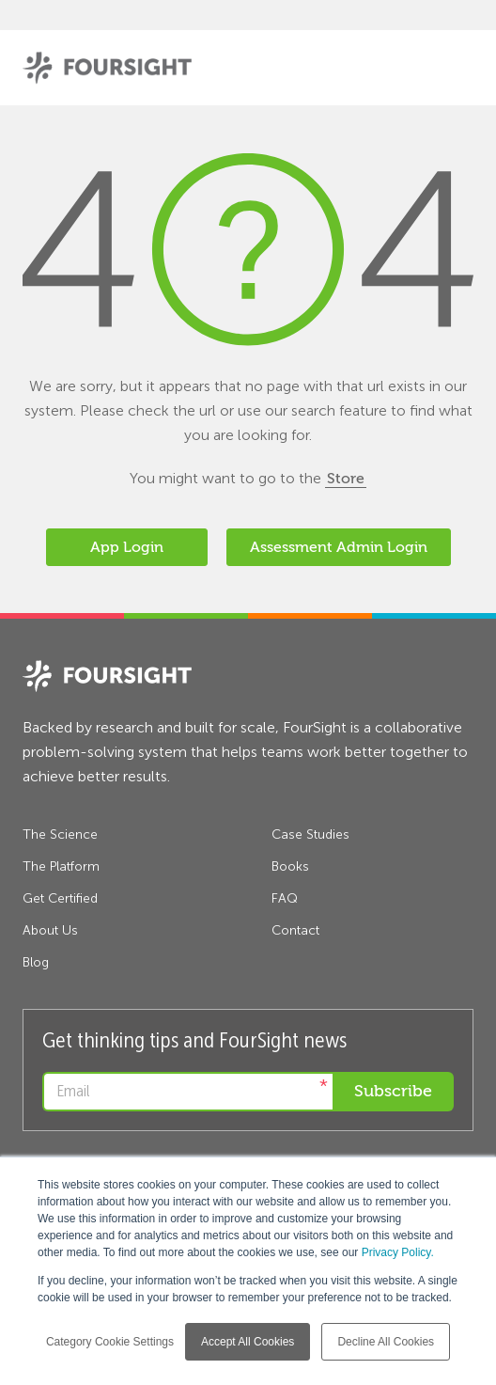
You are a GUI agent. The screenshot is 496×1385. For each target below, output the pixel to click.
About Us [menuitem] (50, 930)
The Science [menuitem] (60, 834)
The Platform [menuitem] (61, 866)
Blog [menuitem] (36, 962)
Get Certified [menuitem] (60, 898)
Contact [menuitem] (295, 930)
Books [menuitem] (290, 866)
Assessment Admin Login (338, 547)
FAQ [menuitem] (284, 898)
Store (345, 478)
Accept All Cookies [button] (247, 1341)
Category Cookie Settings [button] (110, 1341)
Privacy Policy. (398, 1252)
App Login (126, 547)
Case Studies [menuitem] (310, 834)
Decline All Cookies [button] (385, 1341)
